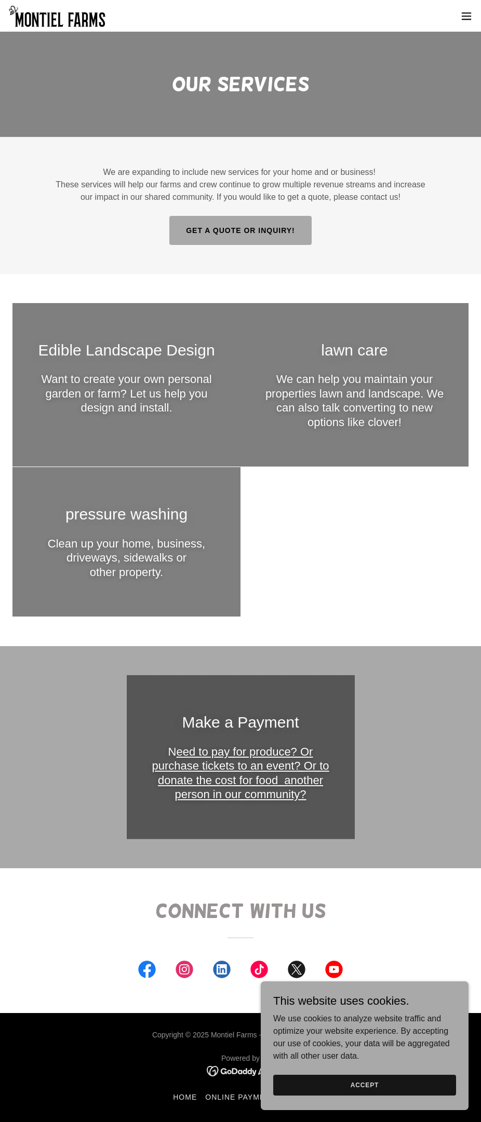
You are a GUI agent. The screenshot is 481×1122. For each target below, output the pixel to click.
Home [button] (185, 1097)
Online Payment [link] (240, 1097)
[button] (466, 16)
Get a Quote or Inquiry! (240, 230)
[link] (58, 16)
